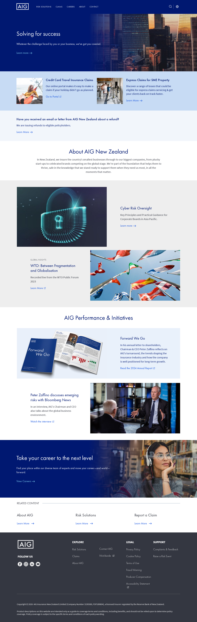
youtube (38, 564)
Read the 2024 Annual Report (137, 368)
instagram (26, 564)
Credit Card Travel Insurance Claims (69, 80)
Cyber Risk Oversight (136, 208)
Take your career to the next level (54, 458)
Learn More (132, 100)
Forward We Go (132, 338)
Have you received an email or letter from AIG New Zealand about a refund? (67, 119)
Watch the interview (42, 421)
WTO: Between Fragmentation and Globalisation (52, 268)
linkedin (32, 564)
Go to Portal (53, 96)
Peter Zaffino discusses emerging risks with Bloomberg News (54, 397)
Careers (71, 6)
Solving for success (38, 33)
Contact (94, 6)
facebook (20, 564)
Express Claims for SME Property (148, 80)
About (82, 6)
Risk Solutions (43, 6)
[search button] (170, 6)
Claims (59, 6)
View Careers (23, 481)
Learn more (22, 53)
